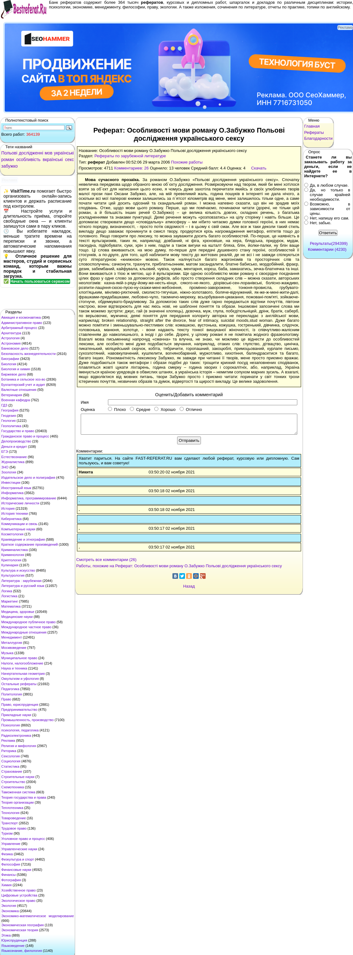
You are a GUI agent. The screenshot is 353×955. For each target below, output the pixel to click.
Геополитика (11, 426)
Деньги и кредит (14, 446)
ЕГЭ (4, 451)
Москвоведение (13, 647)
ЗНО (4, 467)
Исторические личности (20, 503)
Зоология (8, 472)
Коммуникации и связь (19, 524)
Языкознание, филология (21, 950)
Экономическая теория (19, 930)
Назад (189, 586)
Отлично (191, 409)
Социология (10, 761)
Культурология (12, 575)
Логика (6, 591)
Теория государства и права (23, 797)
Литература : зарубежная (21, 581)
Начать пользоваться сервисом (40, 281)
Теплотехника (12, 808)
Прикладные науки (16, 715)
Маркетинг (9, 601)
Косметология (12, 534)
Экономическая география (22, 925)
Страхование (11, 771)
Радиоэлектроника (16, 735)
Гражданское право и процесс (25, 436)
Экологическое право (18, 900)
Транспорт (9, 823)
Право (6, 699)
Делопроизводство (16, 441)
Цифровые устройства (19, 895)
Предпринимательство (19, 709)
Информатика (12, 493)
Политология (11, 694)
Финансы (8, 875)
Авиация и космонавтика (21, 317)
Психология (10, 725)
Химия (6, 885)
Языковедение (12, 945)
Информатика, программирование (28, 498)
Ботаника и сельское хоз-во (23, 379)
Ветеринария (11, 395)
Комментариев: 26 (131, 168)
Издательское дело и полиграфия (28, 477)
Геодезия (8, 415)
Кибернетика (11, 519)
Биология (8, 364)
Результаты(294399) (329, 243)
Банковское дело (14, 348)
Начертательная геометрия (23, 673)
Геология (8, 420)
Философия (10, 864)
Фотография (11, 880)
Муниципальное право (19, 658)
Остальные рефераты (19, 684)
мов (49, 152)
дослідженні (31, 152)
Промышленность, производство (27, 720)
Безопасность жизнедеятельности (28, 354)
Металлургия (11, 642)
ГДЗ (4, 405)
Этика (6, 935)
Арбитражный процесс (19, 328)
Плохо (117, 409)
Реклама (8, 740)
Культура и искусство (18, 570)
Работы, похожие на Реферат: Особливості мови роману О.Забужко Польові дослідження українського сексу (179, 565)
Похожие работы (187, 162)
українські (64, 152)
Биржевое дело (13, 374)
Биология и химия (15, 369)
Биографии (10, 359)
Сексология (10, 756)
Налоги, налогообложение (22, 663)
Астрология (10, 338)
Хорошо (165, 409)
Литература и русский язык (22, 586)
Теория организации (17, 802)
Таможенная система (18, 792)
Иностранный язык (16, 488)
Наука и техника (14, 668)
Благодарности (318, 138)
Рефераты (314, 132)
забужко (9, 166)
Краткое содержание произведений (29, 544)
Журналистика (12, 462)
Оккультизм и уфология (20, 678)
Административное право (21, 323)
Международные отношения (24, 632)
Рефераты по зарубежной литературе (130, 156)
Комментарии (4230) (327, 249)
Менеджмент (11, 637)
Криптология (11, 560)
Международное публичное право (28, 622)
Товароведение (13, 818)
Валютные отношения (18, 390)
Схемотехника (12, 787)
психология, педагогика (19, 730)
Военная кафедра (15, 400)
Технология (10, 813)
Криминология (12, 555)
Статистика (10, 766)
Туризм (7, 833)
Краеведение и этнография (23, 539)
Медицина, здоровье (17, 612)
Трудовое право (14, 828)
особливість (28, 159)
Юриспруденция (14, 940)
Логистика (9, 596)
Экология (8, 905)
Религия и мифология (18, 746)
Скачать (259, 168)
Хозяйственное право (18, 890)
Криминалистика (14, 550)
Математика (11, 606)
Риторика (8, 751)
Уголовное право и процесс (23, 839)
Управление (10, 844)
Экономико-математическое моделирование (37, 916)
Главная (312, 126)
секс (69, 159)
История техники (14, 513)
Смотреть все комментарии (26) (106, 559)
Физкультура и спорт (17, 859)
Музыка (7, 653)
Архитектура (11, 333)
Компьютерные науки (18, 529)
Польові (9, 152)
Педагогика (10, 689)
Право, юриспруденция (19, 704)
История (8, 508)
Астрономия (11, 343)
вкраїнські (53, 159)
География (9, 410)
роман (7, 159)
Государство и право (17, 431)
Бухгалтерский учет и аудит (23, 385)
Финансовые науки (16, 870)
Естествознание (14, 457)
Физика (7, 854)
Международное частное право (26, 627)
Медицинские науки (17, 617)
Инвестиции (10, 482)
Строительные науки (17, 777)
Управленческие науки (19, 849)
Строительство (13, 782)
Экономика (10, 911)
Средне (140, 409)
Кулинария (9, 565)
